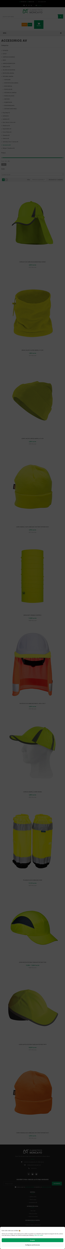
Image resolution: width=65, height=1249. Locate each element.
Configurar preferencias (32, 1245)
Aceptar (32, 1240)
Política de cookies (38, 1235)
